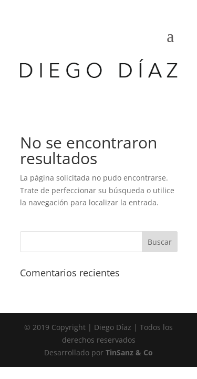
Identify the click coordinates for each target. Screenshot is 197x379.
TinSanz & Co (129, 352)
